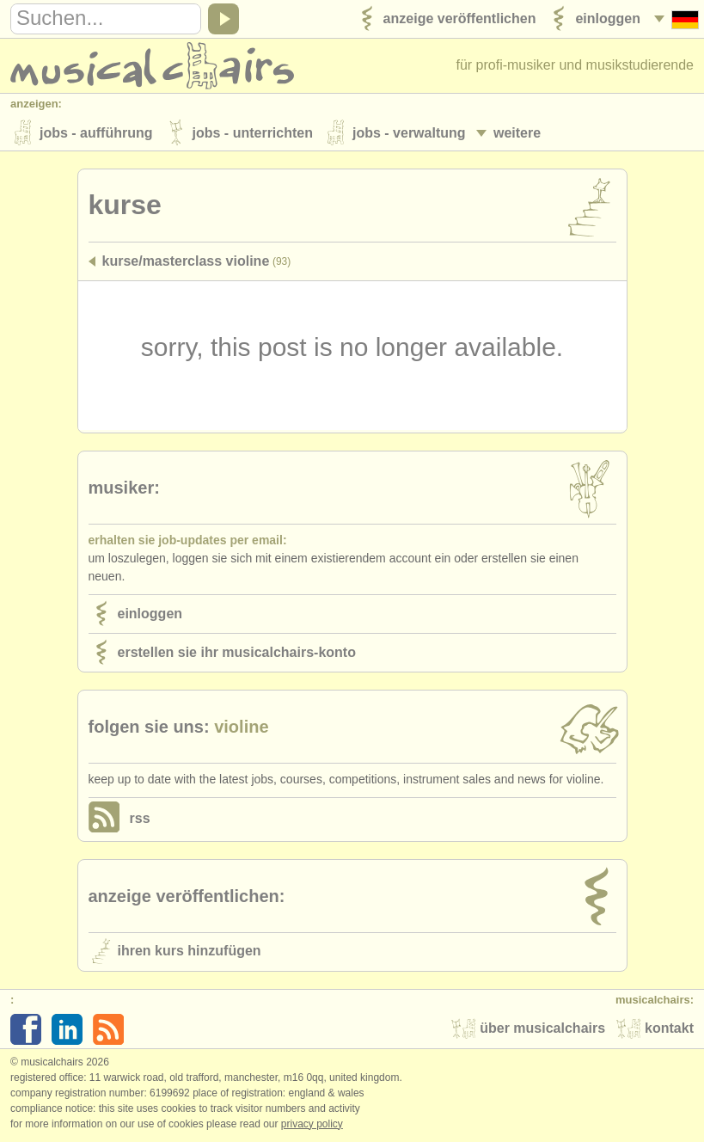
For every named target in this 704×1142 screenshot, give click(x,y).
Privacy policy (312, 1124)
